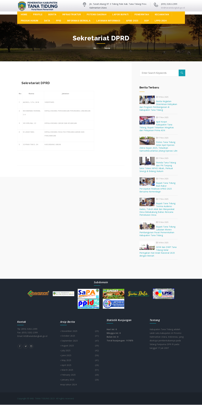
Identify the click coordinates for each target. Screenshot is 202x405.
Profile (37, 14)
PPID (58, 20)
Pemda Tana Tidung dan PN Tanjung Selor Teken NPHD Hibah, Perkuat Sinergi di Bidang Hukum (157, 167)
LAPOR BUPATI (120, 14)
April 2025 (79, 365)
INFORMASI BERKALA (79, 20)
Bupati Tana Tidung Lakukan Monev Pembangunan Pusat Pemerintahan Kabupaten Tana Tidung (157, 231)
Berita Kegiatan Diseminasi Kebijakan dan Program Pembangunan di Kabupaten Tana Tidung (158, 105)
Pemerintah (141, 14)
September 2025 (79, 340)
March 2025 (79, 370)
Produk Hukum (29, 20)
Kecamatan (162, 14)
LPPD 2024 (161, 20)
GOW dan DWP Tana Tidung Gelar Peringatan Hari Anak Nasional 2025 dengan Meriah (158, 251)
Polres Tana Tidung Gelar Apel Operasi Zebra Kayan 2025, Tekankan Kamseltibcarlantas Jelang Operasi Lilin (158, 146)
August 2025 (79, 345)
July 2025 (79, 350)
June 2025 (79, 355)
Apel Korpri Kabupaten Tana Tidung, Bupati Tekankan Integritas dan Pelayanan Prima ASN (156, 126)
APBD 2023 (132, 20)
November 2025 (79, 331)
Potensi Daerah (96, 14)
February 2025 (79, 375)
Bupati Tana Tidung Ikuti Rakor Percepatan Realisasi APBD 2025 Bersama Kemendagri (157, 187)
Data (47, 20)
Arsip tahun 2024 (68, 384)
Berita (52, 14)
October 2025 (79, 336)
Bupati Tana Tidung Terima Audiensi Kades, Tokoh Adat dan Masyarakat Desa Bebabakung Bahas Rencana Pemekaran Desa (157, 209)
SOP (146, 20)
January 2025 (79, 380)
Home (24, 14)
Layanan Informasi (108, 20)
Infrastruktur (71, 14)
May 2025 (79, 360)
